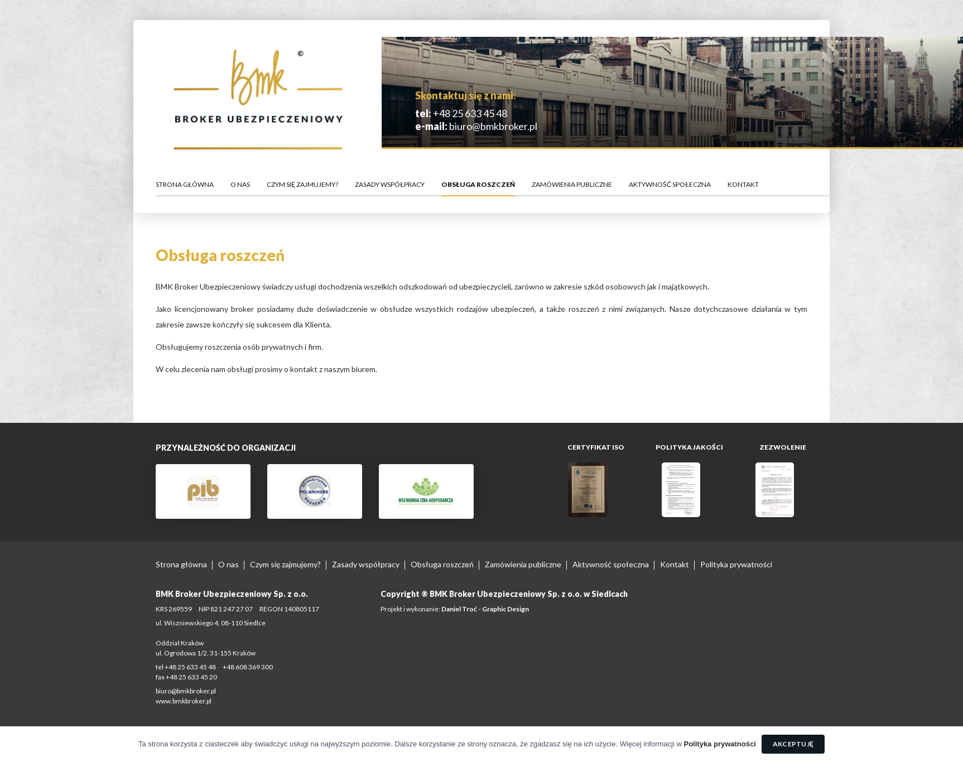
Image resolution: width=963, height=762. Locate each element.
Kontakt (743, 184)
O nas (240, 184)
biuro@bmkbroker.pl (492, 126)
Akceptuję (793, 744)
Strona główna (185, 184)
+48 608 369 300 (248, 667)
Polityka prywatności (736, 564)
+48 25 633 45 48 (469, 113)
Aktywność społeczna (670, 184)
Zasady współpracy (390, 184)
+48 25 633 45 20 (191, 677)
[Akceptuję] (949, 744)
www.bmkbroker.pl (183, 701)
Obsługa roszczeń (478, 184)
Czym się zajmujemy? (302, 184)
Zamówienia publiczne (572, 184)
